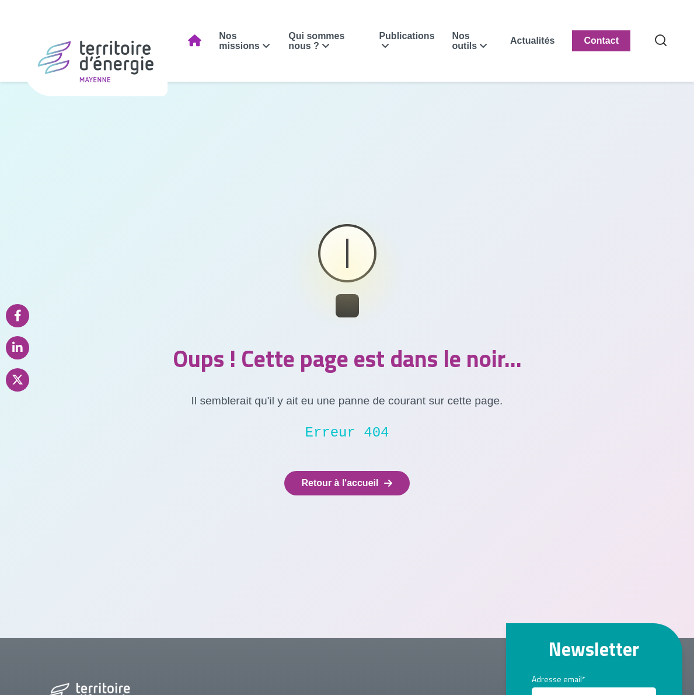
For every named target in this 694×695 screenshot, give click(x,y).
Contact (601, 41)
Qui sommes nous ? (316, 41)
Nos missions (239, 41)
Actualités (532, 41)
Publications (406, 36)
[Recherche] (661, 41)
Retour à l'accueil (347, 483)
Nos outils (464, 41)
